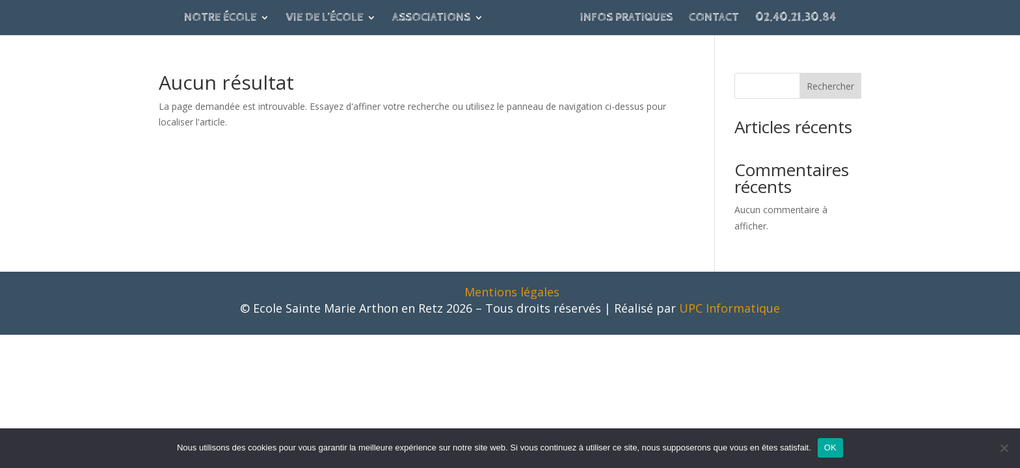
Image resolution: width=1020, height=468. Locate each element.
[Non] (1003, 447)
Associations (431, 18)
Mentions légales (511, 292)
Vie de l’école (324, 18)
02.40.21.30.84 (795, 18)
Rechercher (830, 86)
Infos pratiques (626, 18)
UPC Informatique (729, 308)
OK (830, 447)
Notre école (220, 18)
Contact (714, 18)
